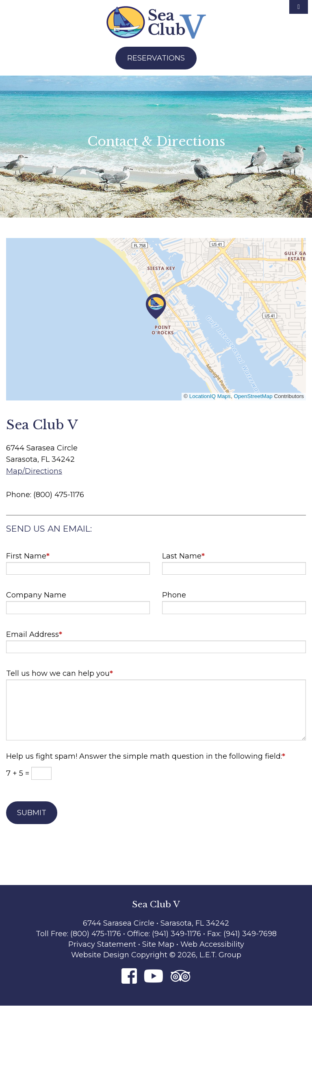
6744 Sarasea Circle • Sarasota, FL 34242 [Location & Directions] (156, 923)
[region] (156, 319)
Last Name (183, 552)
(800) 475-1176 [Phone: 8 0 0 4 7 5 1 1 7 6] (95, 933)
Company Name (36, 595)
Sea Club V (156, 22)
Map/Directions (34, 471)
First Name (28, 552)
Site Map (158, 944)
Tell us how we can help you (59, 670)
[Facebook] (129, 975)
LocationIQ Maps (210, 396)
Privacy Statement (102, 944)
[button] (156, 306)
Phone (174, 595)
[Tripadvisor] (180, 975)
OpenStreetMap (253, 396)
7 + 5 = (18, 773)
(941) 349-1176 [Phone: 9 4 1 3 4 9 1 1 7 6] (177, 933)
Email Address (34, 631)
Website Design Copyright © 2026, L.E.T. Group (156, 954)
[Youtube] (154, 975)
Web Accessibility (212, 944)
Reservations (156, 58)
